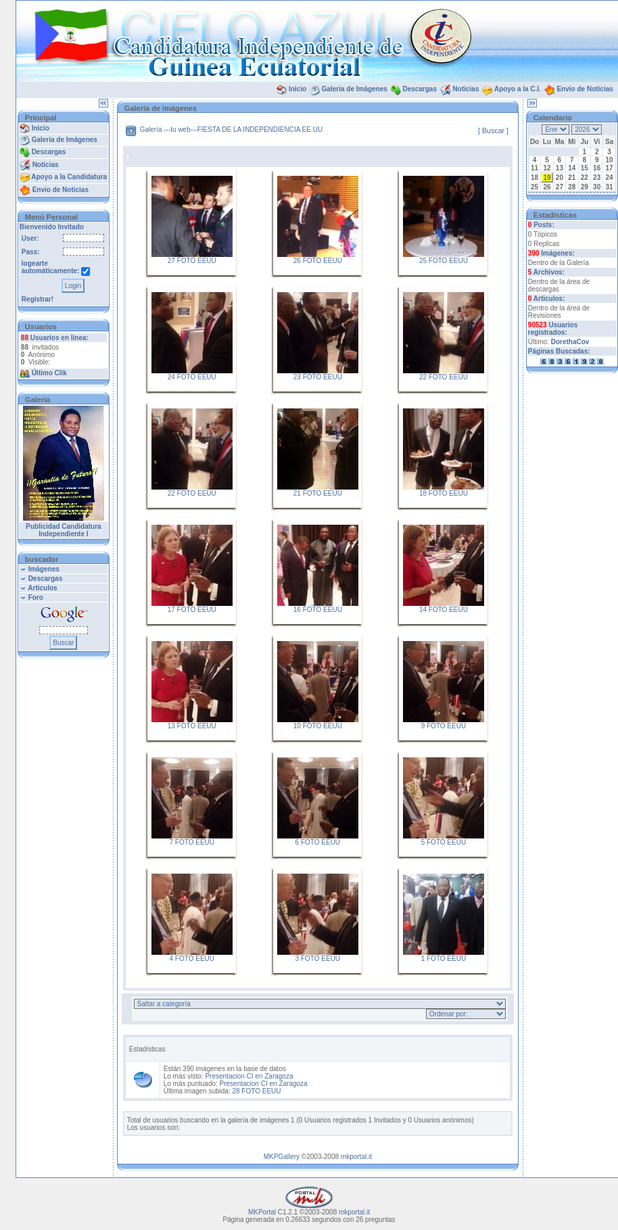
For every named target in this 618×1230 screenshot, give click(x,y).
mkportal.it (356, 1156)
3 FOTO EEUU (318, 958)
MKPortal (262, 1212)
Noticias (466, 89)
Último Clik (49, 373)
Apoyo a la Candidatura (69, 177)
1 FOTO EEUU (444, 958)
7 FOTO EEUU (192, 842)
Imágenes (44, 569)
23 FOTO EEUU (317, 377)
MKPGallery (282, 1156)
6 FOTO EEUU (318, 842)
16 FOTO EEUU (317, 609)
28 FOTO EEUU (256, 1091)
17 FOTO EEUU (192, 609)
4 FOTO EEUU (192, 958)
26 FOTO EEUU (317, 260)
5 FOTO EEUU (444, 842)
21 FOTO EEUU (317, 493)
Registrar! (37, 299)
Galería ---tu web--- (168, 129)
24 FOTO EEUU (192, 377)
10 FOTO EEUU (317, 726)
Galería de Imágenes (354, 89)
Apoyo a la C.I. (517, 89)
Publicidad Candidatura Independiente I (63, 530)
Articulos (42, 588)
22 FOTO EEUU (443, 377)
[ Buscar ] (493, 130)
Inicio (297, 89)
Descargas (419, 89)
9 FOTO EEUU (444, 726)
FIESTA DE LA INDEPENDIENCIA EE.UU (260, 129)
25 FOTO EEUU (443, 260)
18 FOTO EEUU (443, 493)
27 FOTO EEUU (192, 260)
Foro (35, 597)
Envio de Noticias (584, 89)
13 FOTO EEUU (192, 726)
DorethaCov (570, 342)
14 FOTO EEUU (443, 609)
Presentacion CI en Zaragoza (249, 1076)
